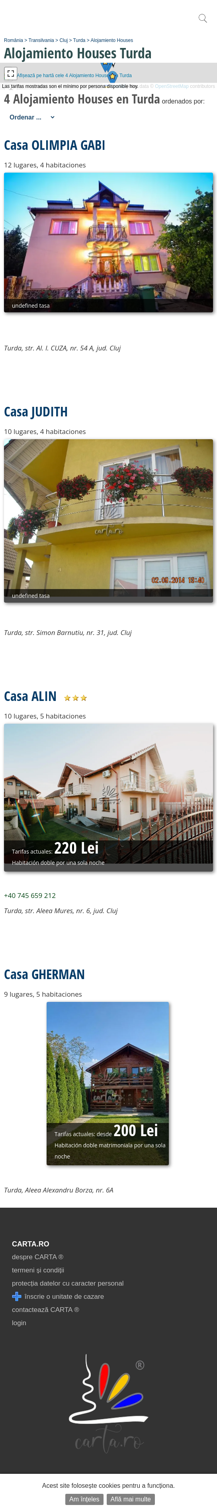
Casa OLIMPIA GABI (55, 144)
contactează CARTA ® (45, 1310)
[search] (202, 22)
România (13, 40)
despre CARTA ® (37, 1257)
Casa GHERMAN (44, 974)
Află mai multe (131, 1499)
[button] (105, 64)
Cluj (63, 40)
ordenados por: (183, 101)
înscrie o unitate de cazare (58, 1296)
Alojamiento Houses (112, 40)
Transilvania (41, 40)
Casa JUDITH (36, 411)
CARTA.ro (30, 1244)
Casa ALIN (30, 696)
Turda (79, 40)
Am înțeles (84, 1499)
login (19, 1323)
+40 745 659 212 (30, 895)
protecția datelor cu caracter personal (68, 1283)
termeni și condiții (38, 1270)
